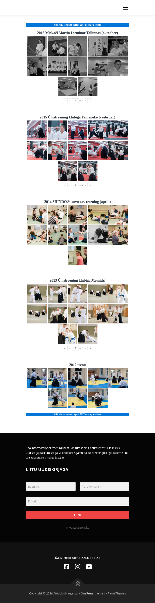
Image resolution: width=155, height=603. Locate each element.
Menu (125, 7)
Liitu (77, 515)
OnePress (87, 593)
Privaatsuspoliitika (77, 527)
